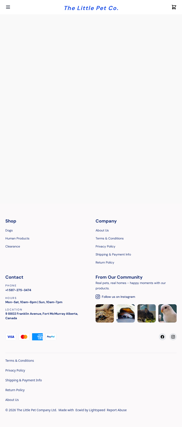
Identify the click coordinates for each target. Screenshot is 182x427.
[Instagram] (173, 336)
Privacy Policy (15, 370)
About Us (12, 400)
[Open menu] (8, 7)
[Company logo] (91, 7)
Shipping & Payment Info (23, 380)
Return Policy (15, 390)
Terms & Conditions (19, 360)
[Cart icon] (174, 7)
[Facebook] (162, 336)
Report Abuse (117, 410)
